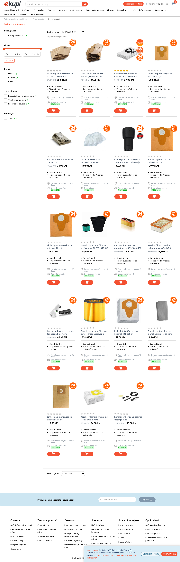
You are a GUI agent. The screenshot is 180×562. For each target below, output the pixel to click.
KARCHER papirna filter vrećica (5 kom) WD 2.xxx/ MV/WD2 (93, 75)
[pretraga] (85, 4)
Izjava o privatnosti (153, 529)
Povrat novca (124, 533)
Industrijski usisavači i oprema (21, 96)
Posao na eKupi (17, 540)
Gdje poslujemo (17, 536)
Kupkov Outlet (37, 14)
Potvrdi (9, 61)
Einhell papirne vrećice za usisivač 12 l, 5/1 (59, 418)
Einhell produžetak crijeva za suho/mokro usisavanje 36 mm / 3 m (127, 161)
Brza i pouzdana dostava (75, 525)
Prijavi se (147, 499)
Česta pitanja (43, 525)
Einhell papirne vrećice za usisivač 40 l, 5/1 (160, 75)
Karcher (11, 77)
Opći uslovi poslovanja (155, 525)
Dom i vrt (62, 10)
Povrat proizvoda (125, 529)
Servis (121, 537)
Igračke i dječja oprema (140, 10)
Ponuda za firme (44, 540)
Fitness (110, 10)
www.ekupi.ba (93, 550)
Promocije (23, 14)
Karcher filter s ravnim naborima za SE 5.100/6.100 (127, 246)
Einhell (11, 73)
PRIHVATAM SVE (169, 554)
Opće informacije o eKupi (21, 525)
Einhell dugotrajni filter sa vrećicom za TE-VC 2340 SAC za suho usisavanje (94, 247)
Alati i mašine (76, 10)
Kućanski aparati (11, 10)
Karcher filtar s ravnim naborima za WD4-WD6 (159, 246)
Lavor (10, 81)
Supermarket (160, 10)
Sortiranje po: (53, 32)
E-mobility (121, 10)
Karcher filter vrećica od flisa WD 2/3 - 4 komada (126, 75)
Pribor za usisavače (16, 104)
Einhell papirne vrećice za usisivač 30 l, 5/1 (160, 161)
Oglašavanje (15, 549)
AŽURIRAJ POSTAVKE (151, 554)
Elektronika (39, 10)
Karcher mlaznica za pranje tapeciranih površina (60, 332)
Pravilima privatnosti (104, 555)
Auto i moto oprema (95, 10)
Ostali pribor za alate (17, 100)
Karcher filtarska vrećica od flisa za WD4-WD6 (94, 418)
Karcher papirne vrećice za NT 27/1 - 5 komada (60, 75)
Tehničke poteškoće (45, 536)
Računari (26, 10)
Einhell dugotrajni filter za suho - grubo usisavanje (94, 332)
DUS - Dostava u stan (73, 529)
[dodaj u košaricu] (53, 110)
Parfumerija (9, 14)
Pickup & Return (125, 542)
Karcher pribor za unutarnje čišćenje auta (128, 418)
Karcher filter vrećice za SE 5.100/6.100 (60, 161)
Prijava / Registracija (156, 4)
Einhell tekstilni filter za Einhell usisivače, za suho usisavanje (160, 332)
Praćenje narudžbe (133, 4)
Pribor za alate (38, 19)
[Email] (117, 499)
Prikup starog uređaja (73, 540)
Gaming (51, 10)
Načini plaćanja (97, 525)
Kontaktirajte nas (152, 533)
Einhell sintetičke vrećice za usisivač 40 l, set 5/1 (127, 332)
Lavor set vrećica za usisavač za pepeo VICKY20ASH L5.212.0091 (92, 161)
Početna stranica (10, 19)
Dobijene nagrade (18, 544)
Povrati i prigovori (125, 525)
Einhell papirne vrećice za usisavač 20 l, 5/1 (59, 246)
